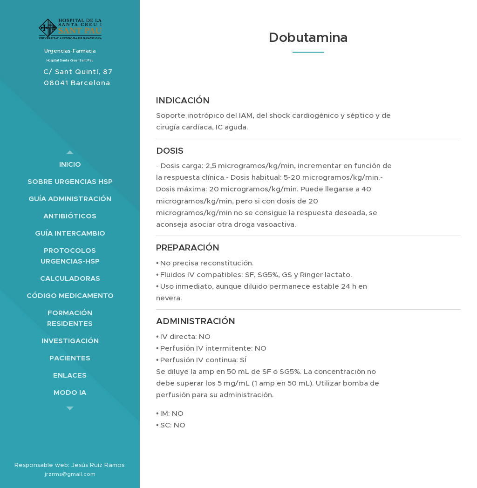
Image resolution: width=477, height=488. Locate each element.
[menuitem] (70, 164)
